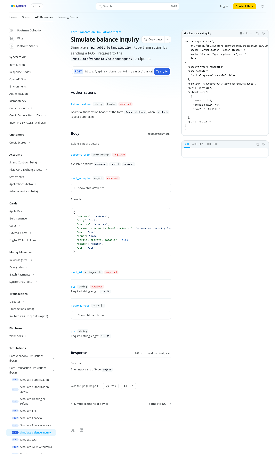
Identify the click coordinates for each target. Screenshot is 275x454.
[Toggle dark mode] (262, 6)
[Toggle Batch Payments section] (31, 274)
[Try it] (162, 71)
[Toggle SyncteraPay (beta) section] (31, 281)
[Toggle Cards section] (31, 225)
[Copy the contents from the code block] (257, 33)
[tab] (187, 144)
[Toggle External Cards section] (31, 232)
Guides (26, 18)
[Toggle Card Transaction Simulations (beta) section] (31, 370)
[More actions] (168, 39)
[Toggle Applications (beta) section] (31, 184)
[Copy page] (153, 39)
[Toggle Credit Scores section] (31, 142)
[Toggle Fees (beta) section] (31, 267)
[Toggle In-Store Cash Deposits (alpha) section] (31, 316)
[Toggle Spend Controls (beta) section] (31, 162)
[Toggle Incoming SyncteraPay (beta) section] (31, 122)
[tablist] (217, 144)
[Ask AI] (263, 33)
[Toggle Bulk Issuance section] (31, 218)
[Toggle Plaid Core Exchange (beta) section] (31, 169)
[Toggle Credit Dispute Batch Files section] (31, 115)
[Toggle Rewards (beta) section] (31, 260)
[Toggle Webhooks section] (31, 336)
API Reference (44, 18)
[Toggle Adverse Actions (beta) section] (31, 191)
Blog (16, 38)
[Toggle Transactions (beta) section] (31, 308)
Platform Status (23, 46)
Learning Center (68, 18)
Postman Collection (25, 30)
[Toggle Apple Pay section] (31, 211)
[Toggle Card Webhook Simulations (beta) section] (31, 358)
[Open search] (137, 6)
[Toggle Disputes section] (31, 301)
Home (13, 18)
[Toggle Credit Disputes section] (31, 108)
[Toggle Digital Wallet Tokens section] (31, 240)
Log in (224, 6)
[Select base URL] (107, 71)
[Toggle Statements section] (31, 176)
